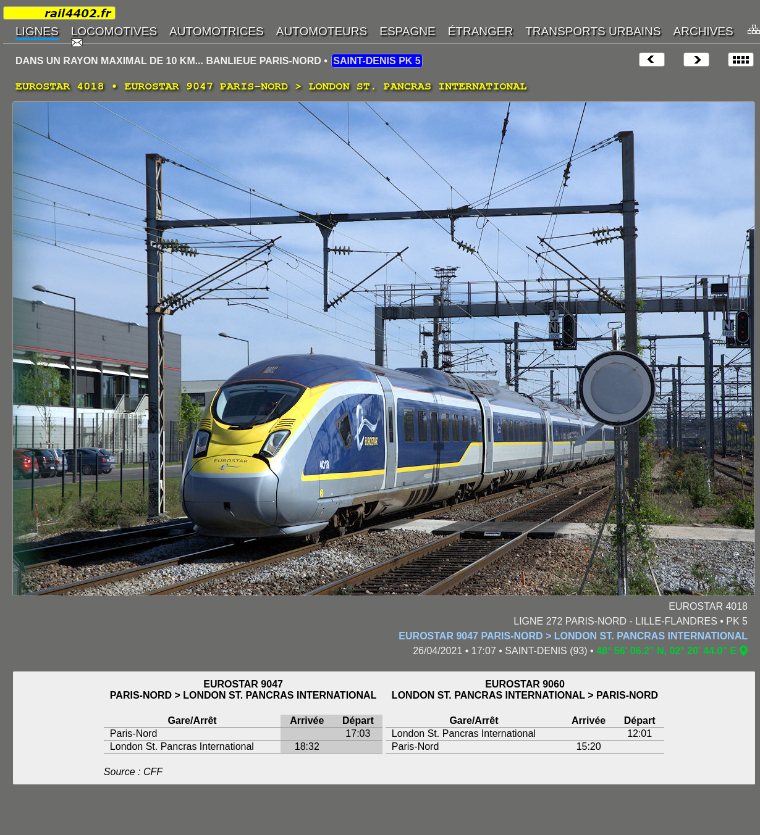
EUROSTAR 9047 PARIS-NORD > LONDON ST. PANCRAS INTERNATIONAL (573, 636)
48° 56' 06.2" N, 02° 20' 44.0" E (666, 651)
